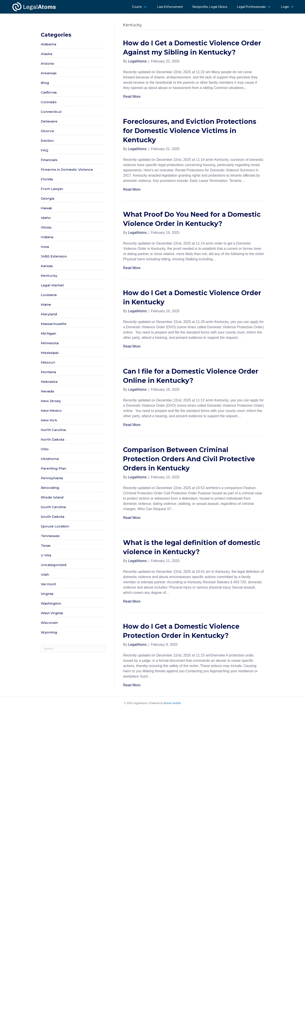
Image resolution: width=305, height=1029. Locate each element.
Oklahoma (50, 459)
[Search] (73, 649)
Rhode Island (52, 497)
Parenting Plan (53, 468)
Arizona (47, 63)
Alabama (48, 44)
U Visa (46, 555)
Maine (46, 304)
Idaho (46, 218)
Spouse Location (55, 526)
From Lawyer (52, 189)
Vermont (48, 584)
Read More (131, 96)
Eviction (47, 140)
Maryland (49, 314)
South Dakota (52, 516)
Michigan (48, 333)
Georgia (47, 198)
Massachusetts (53, 324)
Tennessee (50, 536)
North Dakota (52, 439)
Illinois (46, 227)
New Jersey (51, 401)
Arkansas (49, 73)
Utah (45, 574)
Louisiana (49, 295)
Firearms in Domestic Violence (67, 169)
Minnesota (50, 343)
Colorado (49, 102)
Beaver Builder (172, 703)
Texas (46, 545)
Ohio (45, 449)
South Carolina (53, 507)
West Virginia (52, 613)
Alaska (46, 54)
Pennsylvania (52, 478)
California (49, 92)
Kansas (47, 266)
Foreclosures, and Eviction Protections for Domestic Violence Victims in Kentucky (189, 130)
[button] (145, 7)
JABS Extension (54, 256)
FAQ (44, 150)
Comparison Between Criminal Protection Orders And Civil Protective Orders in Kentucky (189, 459)
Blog (45, 83)
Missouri (48, 362)
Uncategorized (53, 565)
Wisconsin (49, 623)
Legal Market (52, 285)
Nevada (47, 391)
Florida (47, 179)
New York (49, 420)
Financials (49, 160)
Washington (51, 603)
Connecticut (51, 112)
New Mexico (51, 410)
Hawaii (46, 208)
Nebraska (49, 382)
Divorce (47, 131)
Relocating (50, 488)
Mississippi (50, 353)
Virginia (47, 594)
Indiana (47, 237)
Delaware (49, 121)
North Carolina (53, 430)
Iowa (45, 247)
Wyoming (49, 632)
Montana (48, 372)
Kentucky (49, 275)
